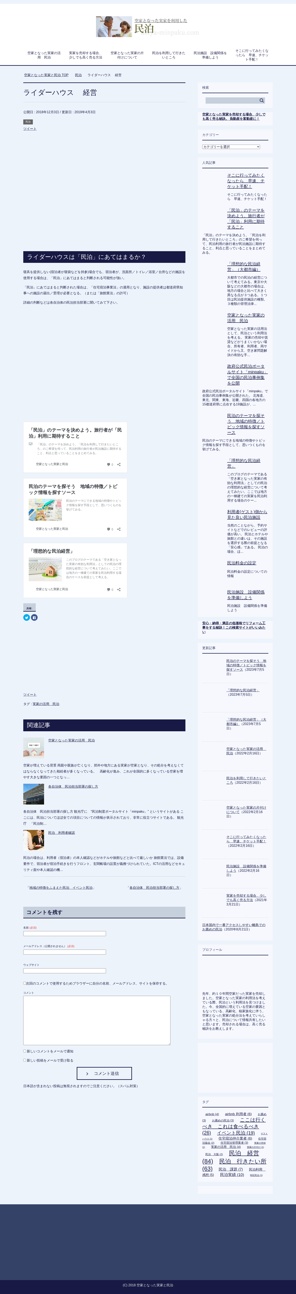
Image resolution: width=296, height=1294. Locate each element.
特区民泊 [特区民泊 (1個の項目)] (256, 1175)
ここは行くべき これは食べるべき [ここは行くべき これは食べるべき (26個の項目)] (234, 1126)
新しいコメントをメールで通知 (50, 1033)
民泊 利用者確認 (61, 815)
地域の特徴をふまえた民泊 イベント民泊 (60, 870)
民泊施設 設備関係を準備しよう (210, 55)
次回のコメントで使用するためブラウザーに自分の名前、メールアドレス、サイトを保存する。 (97, 965)
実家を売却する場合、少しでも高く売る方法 (85, 55)
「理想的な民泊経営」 (243, 690)
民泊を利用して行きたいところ (168, 55)
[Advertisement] (104, 155)
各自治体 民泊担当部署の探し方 (73, 768)
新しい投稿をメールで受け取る (50, 1042)
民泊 (28, 121)
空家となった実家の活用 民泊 (44, 55)
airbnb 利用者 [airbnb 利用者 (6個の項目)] (238, 1114)
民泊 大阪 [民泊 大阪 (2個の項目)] (214, 1154)
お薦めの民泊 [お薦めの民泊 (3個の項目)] (223, 1120)
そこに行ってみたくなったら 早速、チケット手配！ (252, 55)
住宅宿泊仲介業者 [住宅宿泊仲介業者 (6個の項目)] (235, 1138)
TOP (46, 75)
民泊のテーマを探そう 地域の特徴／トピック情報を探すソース (246, 665)
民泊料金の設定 (241, 563)
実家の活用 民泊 (46, 686)
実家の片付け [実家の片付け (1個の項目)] (255, 1147)
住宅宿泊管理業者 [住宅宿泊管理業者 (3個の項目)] (234, 1142)
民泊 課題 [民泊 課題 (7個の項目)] (231, 1169)
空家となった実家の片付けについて (127, 55)
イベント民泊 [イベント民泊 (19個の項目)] (236, 1132)
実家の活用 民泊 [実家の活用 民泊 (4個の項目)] (226, 1147)
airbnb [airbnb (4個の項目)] (212, 1114)
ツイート (30, 128)
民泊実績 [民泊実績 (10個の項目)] (232, 1174)
